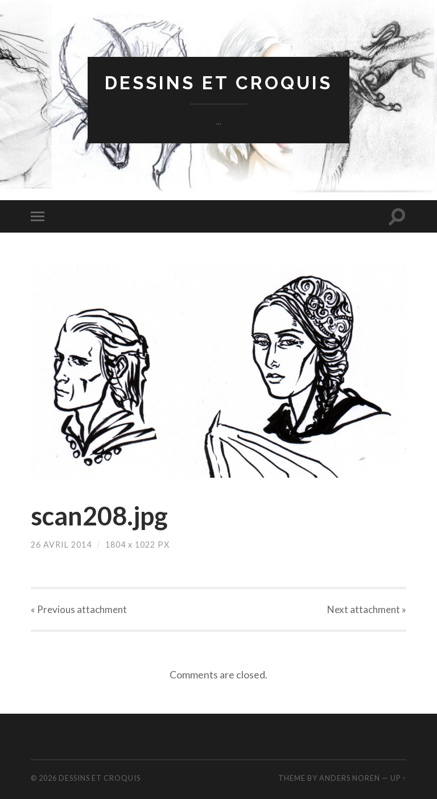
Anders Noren (349, 778)
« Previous (79, 609)
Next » (366, 609)
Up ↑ (398, 778)
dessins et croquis (218, 82)
